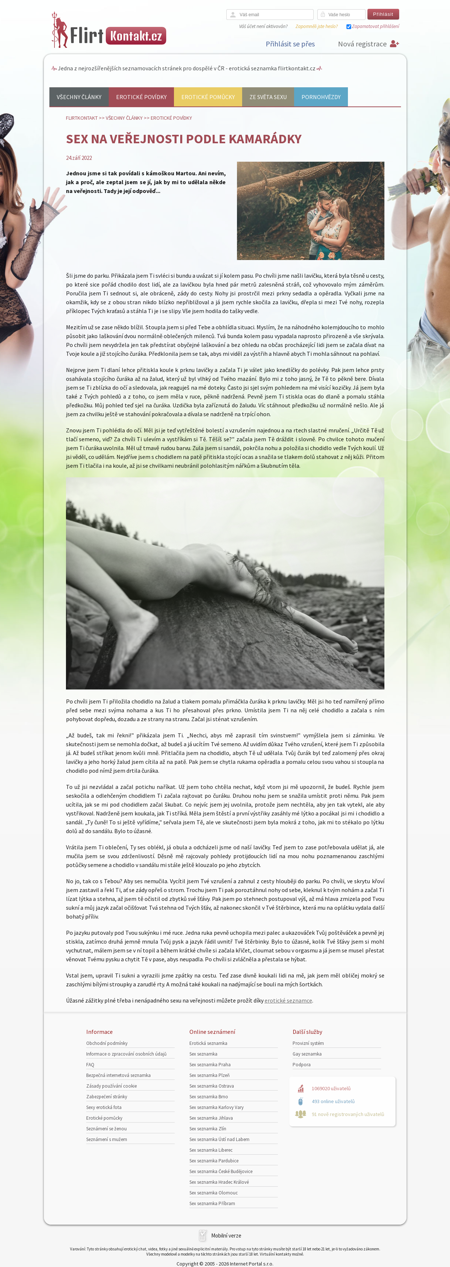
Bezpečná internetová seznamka (118, 1075)
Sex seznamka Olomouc (213, 1193)
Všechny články (79, 97)
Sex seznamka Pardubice (213, 1161)
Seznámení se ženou (106, 1129)
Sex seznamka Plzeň (209, 1075)
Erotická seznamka (208, 1043)
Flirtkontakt (82, 118)
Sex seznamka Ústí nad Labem (219, 1139)
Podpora (302, 1064)
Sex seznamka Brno (208, 1097)
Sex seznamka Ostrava (211, 1086)
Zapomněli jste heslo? (317, 26)
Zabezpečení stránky (106, 1097)
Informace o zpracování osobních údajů (126, 1054)
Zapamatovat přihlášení (375, 26)
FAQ (90, 1064)
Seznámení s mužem (106, 1139)
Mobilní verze (226, 1235)
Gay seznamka (307, 1054)
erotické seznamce (288, 1000)
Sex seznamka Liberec (211, 1150)
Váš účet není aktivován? (263, 26)
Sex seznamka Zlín (207, 1129)
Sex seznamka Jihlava (211, 1118)
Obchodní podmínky (107, 1043)
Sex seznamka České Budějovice (220, 1171)
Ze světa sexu (268, 97)
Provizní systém (308, 1043)
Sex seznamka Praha (210, 1064)
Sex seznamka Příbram (212, 1203)
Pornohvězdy (321, 97)
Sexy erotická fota (104, 1107)
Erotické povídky (141, 97)
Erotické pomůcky (208, 97)
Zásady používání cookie (111, 1086)
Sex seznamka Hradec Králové (219, 1182)
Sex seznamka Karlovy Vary (216, 1107)
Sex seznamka (203, 1054)
